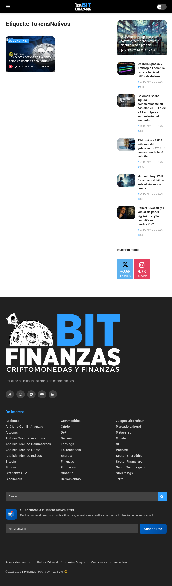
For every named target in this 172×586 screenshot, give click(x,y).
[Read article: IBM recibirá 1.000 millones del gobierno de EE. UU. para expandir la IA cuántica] (126, 144)
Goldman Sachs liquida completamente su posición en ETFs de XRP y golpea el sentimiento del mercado (152, 108)
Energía (66, 455)
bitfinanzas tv (16, 473)
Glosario (67, 473)
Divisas (66, 438)
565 (141, 87)
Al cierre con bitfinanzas (24, 426)
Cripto (65, 426)
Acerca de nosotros (18, 562)
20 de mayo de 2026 (150, 194)
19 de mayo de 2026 (133, 50)
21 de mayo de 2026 (150, 82)
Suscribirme (153, 529)
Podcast (122, 450)
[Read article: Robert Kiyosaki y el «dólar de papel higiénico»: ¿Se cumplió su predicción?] (126, 212)
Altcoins (12, 432)
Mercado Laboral (128, 426)
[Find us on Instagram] (20, 394)
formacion (69, 467)
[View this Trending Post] (11, 66)
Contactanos (99, 562)
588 (141, 167)
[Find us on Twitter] (10, 394)
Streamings (124, 473)
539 (45, 66)
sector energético (129, 455)
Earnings (67, 444)
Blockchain (18, 40)
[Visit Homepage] (83, 6)
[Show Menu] (8, 6)
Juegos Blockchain (130, 421)
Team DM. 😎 (59, 571)
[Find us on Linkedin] (53, 394)
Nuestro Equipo (74, 562)
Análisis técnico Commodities (28, 444)
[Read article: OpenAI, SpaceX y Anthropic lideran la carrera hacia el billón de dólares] (126, 68)
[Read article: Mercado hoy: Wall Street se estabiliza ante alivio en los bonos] (126, 180)
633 (141, 131)
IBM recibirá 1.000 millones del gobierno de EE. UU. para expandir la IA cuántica (152, 148)
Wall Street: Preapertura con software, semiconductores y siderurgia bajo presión (140, 41)
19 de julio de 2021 (27, 66)
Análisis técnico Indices (24, 455)
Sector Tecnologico (130, 467)
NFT (119, 444)
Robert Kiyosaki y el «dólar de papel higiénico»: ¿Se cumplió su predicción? (151, 216)
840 (141, 199)
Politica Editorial (47, 562)
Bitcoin (11, 461)
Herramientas (71, 479)
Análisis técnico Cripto (23, 450)
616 (151, 50)
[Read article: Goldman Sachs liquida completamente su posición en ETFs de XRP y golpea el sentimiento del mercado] (126, 100)
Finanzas (67, 461)
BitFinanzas (29, 571)
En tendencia (71, 450)
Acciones (12, 421)
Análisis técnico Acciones (25, 438)
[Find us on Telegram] (31, 394)
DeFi (64, 432)
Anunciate (120, 562)
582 (141, 235)
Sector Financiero (129, 461)
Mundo (121, 438)
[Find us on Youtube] (42, 394)
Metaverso (123, 432)
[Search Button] (162, 496)
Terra (119, 479)
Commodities (71, 421)
